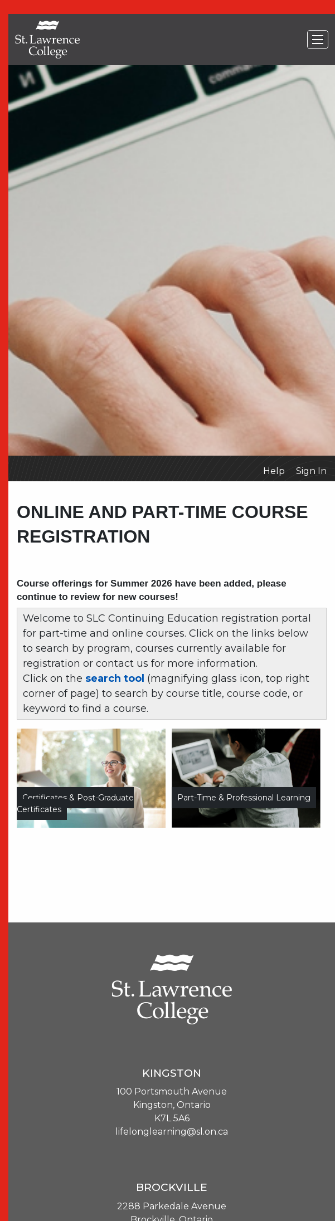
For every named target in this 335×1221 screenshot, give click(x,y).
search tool (114, 678)
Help (274, 471)
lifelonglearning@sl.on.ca (171, 1131)
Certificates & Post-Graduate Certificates (75, 803)
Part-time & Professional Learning (243, 798)
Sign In (311, 471)
